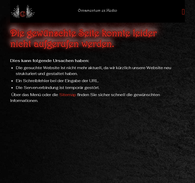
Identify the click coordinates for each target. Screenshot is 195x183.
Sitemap (67, 94)
